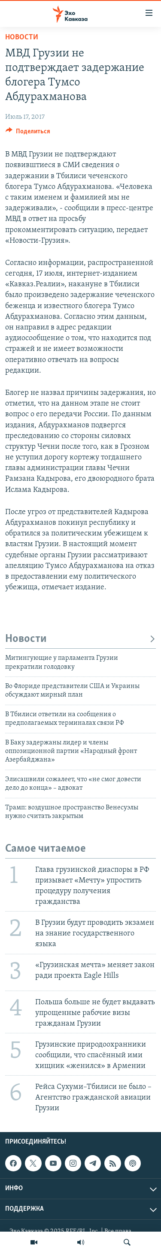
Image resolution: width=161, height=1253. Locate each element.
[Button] (28, 133)
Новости (21, 37)
